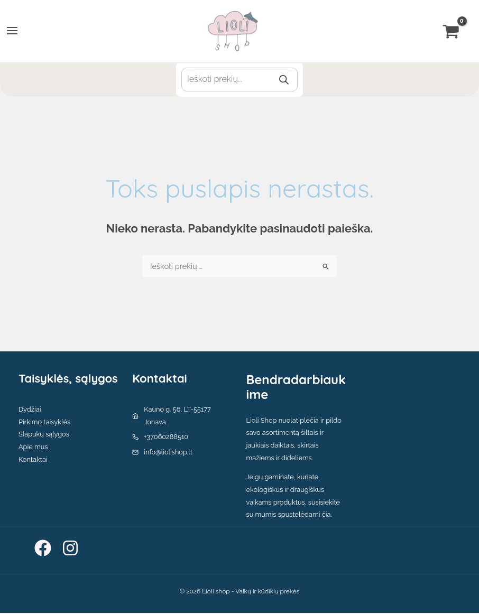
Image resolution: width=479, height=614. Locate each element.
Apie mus (33, 448)
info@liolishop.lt (168, 453)
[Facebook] (42, 549)
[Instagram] (70, 549)
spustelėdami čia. (305, 516)
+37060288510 (166, 438)
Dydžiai (30, 410)
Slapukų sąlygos (44, 436)
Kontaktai (33, 460)
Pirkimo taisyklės (44, 423)
